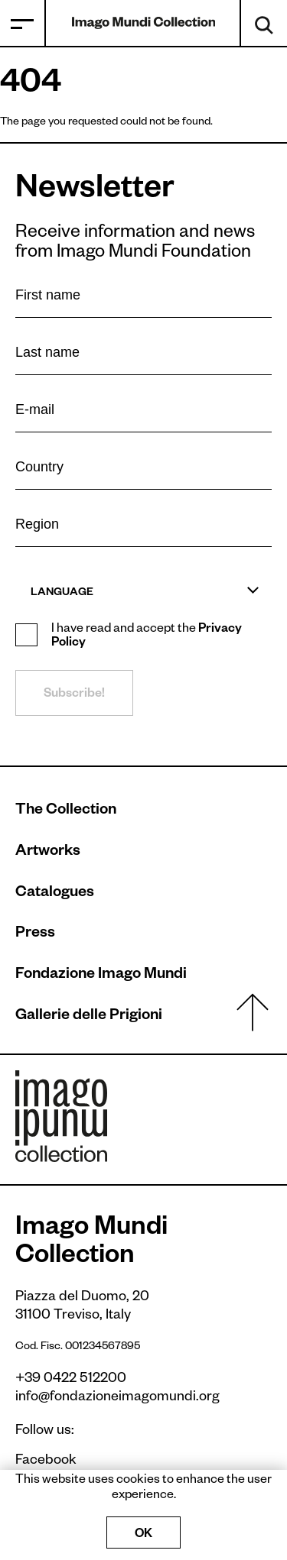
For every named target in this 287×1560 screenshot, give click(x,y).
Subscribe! (74, 695)
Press (35, 934)
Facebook (38, 1461)
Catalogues (54, 893)
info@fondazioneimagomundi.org (117, 1398)
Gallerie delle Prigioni (88, 1016)
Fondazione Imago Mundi (101, 975)
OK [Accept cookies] (143, 1535)
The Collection (65, 811)
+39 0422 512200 (70, 1379)
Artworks (47, 852)
